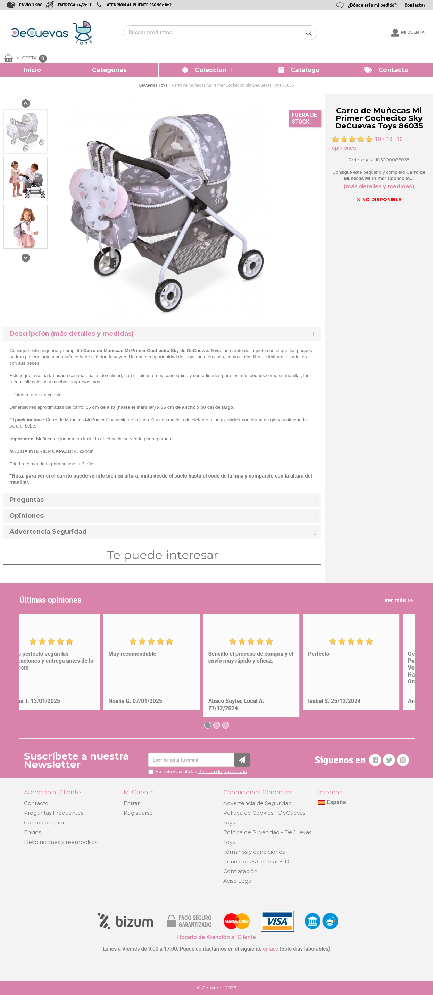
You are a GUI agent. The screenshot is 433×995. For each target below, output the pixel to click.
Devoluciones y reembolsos (60, 842)
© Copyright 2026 (216, 987)
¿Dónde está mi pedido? (372, 5)
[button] (108, 70)
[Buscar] (308, 33)
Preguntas (26, 500)
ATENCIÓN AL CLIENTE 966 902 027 (139, 5)
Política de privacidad (222, 771)
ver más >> (399, 600)
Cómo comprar (44, 822)
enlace (270, 949)
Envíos (32, 832)
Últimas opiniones (51, 600)
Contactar (415, 5)
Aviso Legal (238, 881)
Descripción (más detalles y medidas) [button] (71, 334)
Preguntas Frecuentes (53, 813)
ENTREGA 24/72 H (74, 5)
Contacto (36, 803)
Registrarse (138, 813)
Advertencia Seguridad (48, 532)
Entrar (132, 803)
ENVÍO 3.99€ (30, 5)
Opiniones (26, 516)
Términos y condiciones (254, 851)
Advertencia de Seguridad (257, 803)
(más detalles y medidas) (379, 186)
